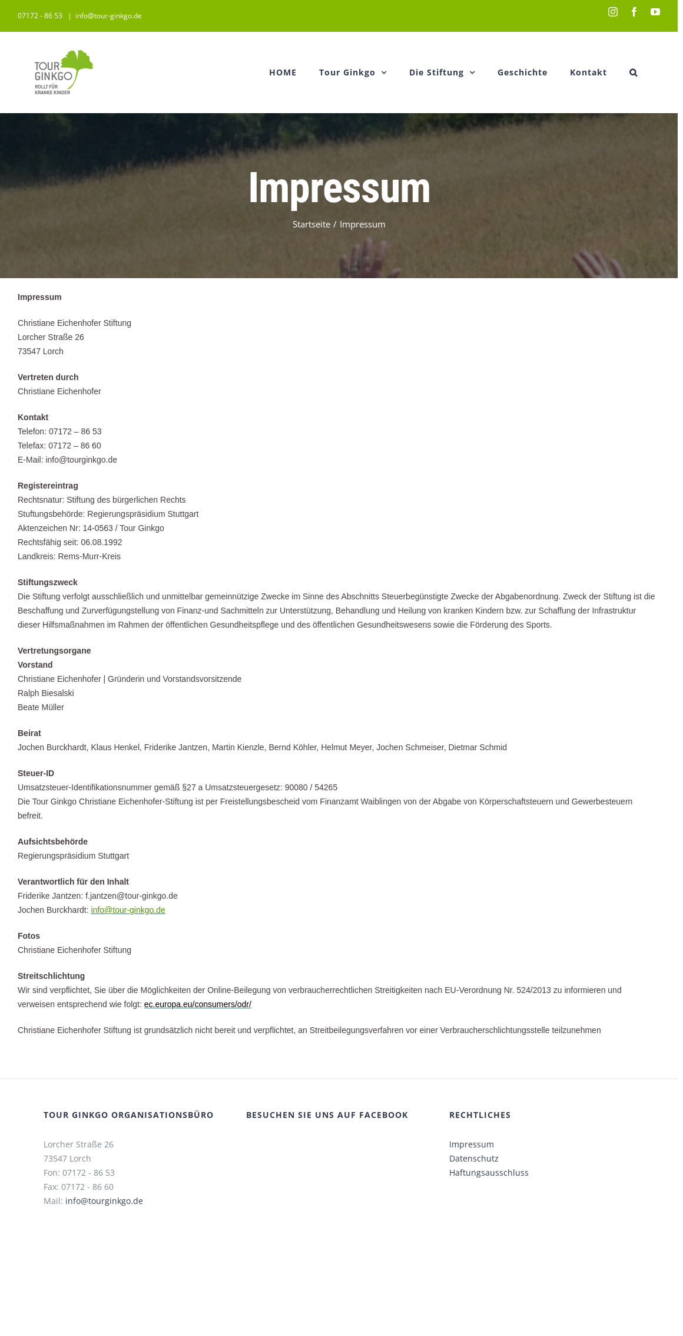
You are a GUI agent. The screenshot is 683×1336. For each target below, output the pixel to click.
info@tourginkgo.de (104, 1200)
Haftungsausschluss (489, 1172)
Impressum (471, 1144)
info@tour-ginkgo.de (108, 16)
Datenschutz (474, 1158)
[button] (633, 72)
